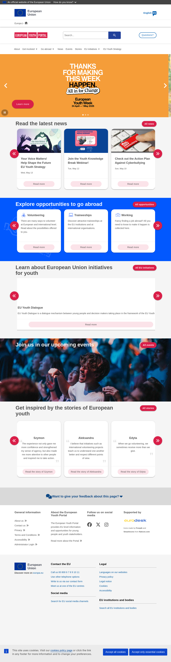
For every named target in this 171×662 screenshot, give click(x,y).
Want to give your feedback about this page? (85, 515)
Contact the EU (61, 582)
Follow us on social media (99, 533)
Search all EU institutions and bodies (118, 627)
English (150, 13)
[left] (14, 153)
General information (27, 531)
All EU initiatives (144, 267)
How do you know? (65, 2)
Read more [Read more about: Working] (133, 247)
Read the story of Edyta (133, 490)
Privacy (18, 549)
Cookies (103, 604)
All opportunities (144, 204)
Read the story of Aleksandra (86, 490)
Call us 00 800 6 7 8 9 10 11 (65, 591)
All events (148, 364)
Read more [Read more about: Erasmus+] (133, 343)
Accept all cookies (115, 652)
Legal (102, 582)
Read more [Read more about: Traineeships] (86, 247)
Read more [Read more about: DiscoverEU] (86, 343)
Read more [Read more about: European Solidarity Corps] (39, 343)
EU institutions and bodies (116, 618)
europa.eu (38, 591)
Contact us (19, 544)
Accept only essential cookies (148, 652)
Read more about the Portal (65, 559)
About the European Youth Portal (64, 533)
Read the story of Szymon (39, 490)
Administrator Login (24, 563)
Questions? (148, 35)
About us (18, 539)
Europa (18, 23)
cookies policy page (61, 650)
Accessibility (20, 558)
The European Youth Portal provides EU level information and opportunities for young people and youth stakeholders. (67, 547)
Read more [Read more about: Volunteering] (39, 247)
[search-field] (91, 35)
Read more (39, 184)
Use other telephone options (65, 595)
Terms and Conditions (25, 554)
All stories (148, 427)
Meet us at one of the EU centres (67, 604)
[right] (157, 153)
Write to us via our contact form (66, 600)
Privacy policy (106, 595)
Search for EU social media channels (69, 620)
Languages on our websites (113, 591)
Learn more (25, 104)
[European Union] (28, 588)
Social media (59, 611)
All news (149, 124)
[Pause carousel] (4, 112)
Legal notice (105, 600)
